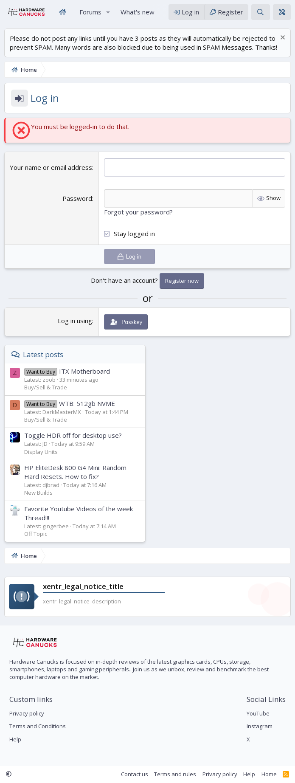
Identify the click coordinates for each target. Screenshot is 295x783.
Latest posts (43, 354)
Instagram (260, 726)
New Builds (38, 492)
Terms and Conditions (37, 726)
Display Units (41, 451)
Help (15, 739)
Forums (90, 12)
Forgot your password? (138, 212)
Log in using (75, 320)
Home (62, 12)
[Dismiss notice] (281, 38)
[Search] (260, 12)
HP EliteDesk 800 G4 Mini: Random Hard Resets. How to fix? (75, 472)
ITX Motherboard (67, 371)
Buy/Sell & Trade (45, 387)
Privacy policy (26, 713)
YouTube (258, 713)
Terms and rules (175, 774)
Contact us (134, 774)
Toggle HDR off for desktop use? (73, 435)
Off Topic (35, 534)
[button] (108, 12)
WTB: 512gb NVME (69, 403)
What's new (138, 12)
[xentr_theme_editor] (282, 12)
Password (77, 198)
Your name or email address (51, 167)
